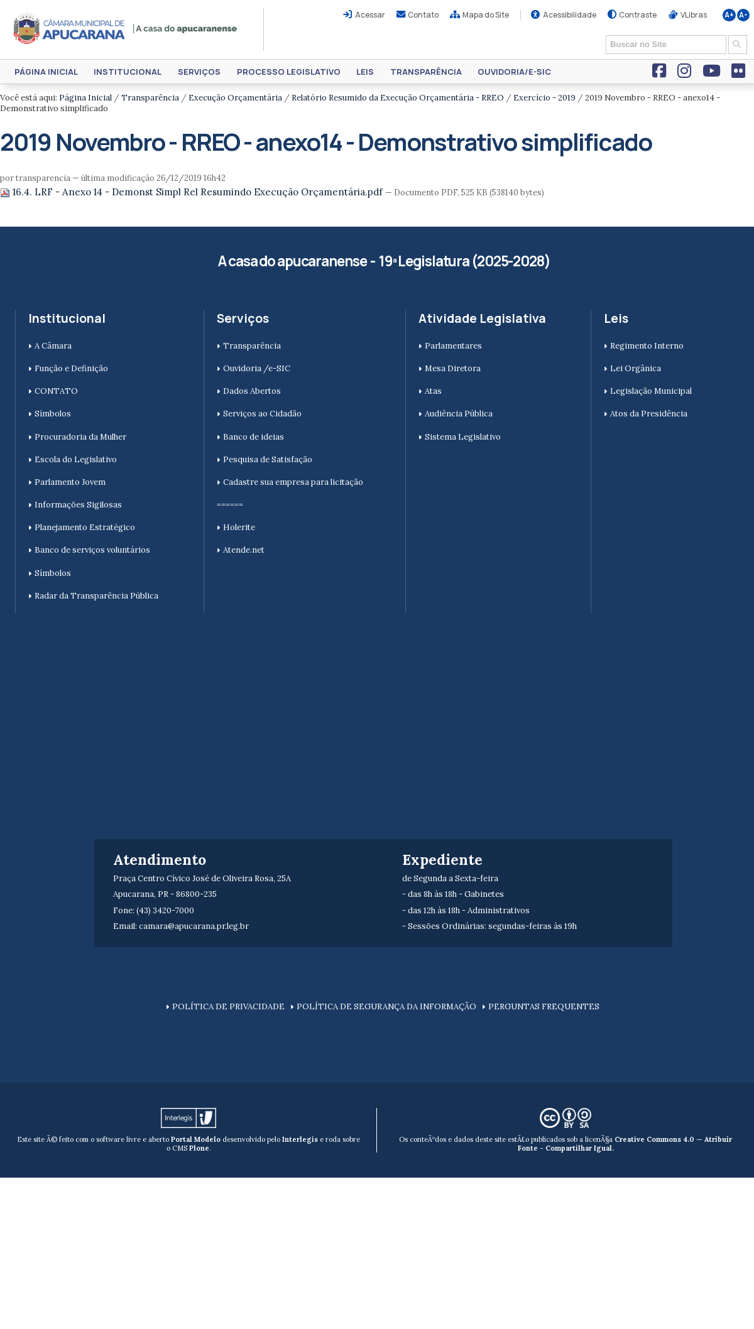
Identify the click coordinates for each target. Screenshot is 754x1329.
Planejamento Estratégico (85, 527)
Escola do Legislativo (76, 459)
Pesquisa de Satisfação (267, 459)
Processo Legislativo (289, 71)
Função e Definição (71, 368)
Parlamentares (453, 345)
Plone (199, 1148)
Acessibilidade (569, 14)
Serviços (199, 71)
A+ (729, 15)
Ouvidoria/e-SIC (514, 71)
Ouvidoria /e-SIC (256, 368)
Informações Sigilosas (78, 504)
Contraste (638, 14)
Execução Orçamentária (235, 97)
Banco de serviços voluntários (92, 550)
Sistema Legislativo (463, 436)
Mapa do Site (485, 14)
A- (743, 15)
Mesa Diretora (453, 368)
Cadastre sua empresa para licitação (293, 482)
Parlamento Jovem (70, 482)
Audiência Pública (459, 413)
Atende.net (244, 550)
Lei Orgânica (635, 368)
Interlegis (300, 1139)
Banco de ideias (253, 436)
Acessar (370, 14)
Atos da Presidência (648, 413)
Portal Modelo (196, 1139)
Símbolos (53, 413)
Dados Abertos (252, 391)
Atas (433, 391)
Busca (601, 34)
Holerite (239, 527)
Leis (365, 71)
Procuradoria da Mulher (80, 436)
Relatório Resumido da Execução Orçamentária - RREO (398, 97)
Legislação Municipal (651, 391)
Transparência (426, 71)
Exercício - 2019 (544, 97)
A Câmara (53, 345)
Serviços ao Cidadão (262, 413)
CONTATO (56, 391)
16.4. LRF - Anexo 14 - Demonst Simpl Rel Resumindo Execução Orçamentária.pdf (192, 192)
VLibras (693, 14)
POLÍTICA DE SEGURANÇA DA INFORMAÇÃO (386, 1006)
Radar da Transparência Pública (96, 595)
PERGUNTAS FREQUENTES (543, 1006)
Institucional (127, 71)
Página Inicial (46, 71)
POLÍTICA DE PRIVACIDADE (228, 1006)
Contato (423, 14)
